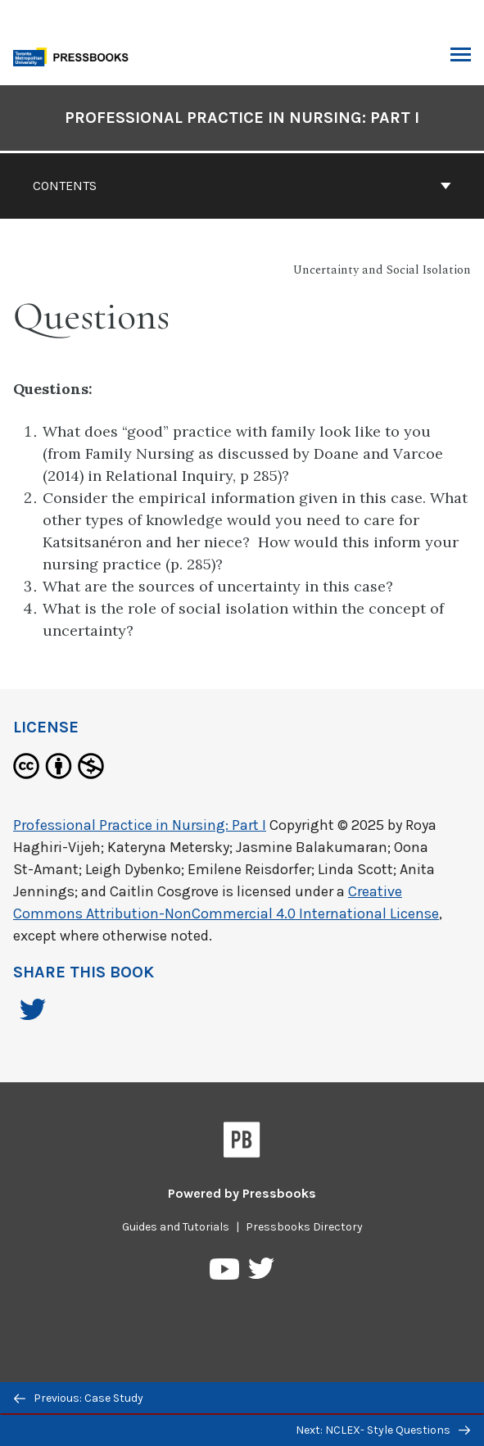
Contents (242, 185)
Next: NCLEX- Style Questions (383, 1430)
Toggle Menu (460, 56)
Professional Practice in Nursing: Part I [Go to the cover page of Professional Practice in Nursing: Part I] (242, 117)
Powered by (242, 1193)
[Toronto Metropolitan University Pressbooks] (75, 55)
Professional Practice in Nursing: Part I (139, 825)
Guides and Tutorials (175, 1227)
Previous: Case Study (78, 1398)
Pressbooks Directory (304, 1227)
